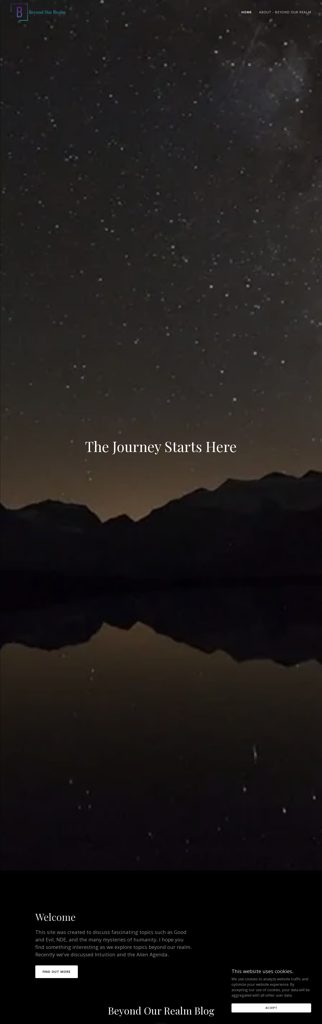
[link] (38, 11)
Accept (271, 1008)
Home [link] (246, 12)
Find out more (57, 971)
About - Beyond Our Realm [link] (285, 12)
